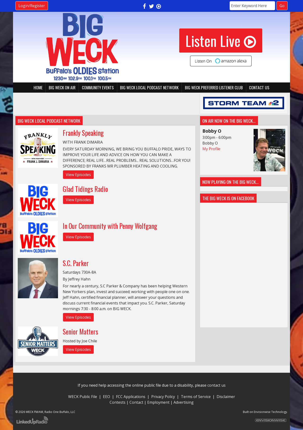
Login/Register (31, 5)
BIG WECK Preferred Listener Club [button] (214, 87)
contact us (216, 385)
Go (282, 5)
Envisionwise (262, 412)
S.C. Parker (76, 263)
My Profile (211, 148)
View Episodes (78, 174)
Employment (158, 402)
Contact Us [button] (259, 87)
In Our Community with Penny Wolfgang (110, 226)
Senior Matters (80, 331)
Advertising (184, 402)
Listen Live (220, 40)
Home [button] (38, 87)
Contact (136, 402)
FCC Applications (130, 396)
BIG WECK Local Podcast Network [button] (149, 87)
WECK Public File (82, 396)
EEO (106, 396)
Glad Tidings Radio (85, 189)
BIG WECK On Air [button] (62, 87)
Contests (117, 402)
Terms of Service (197, 396)
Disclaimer (226, 396)
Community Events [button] (98, 87)
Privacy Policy (163, 396)
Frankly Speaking (83, 133)
